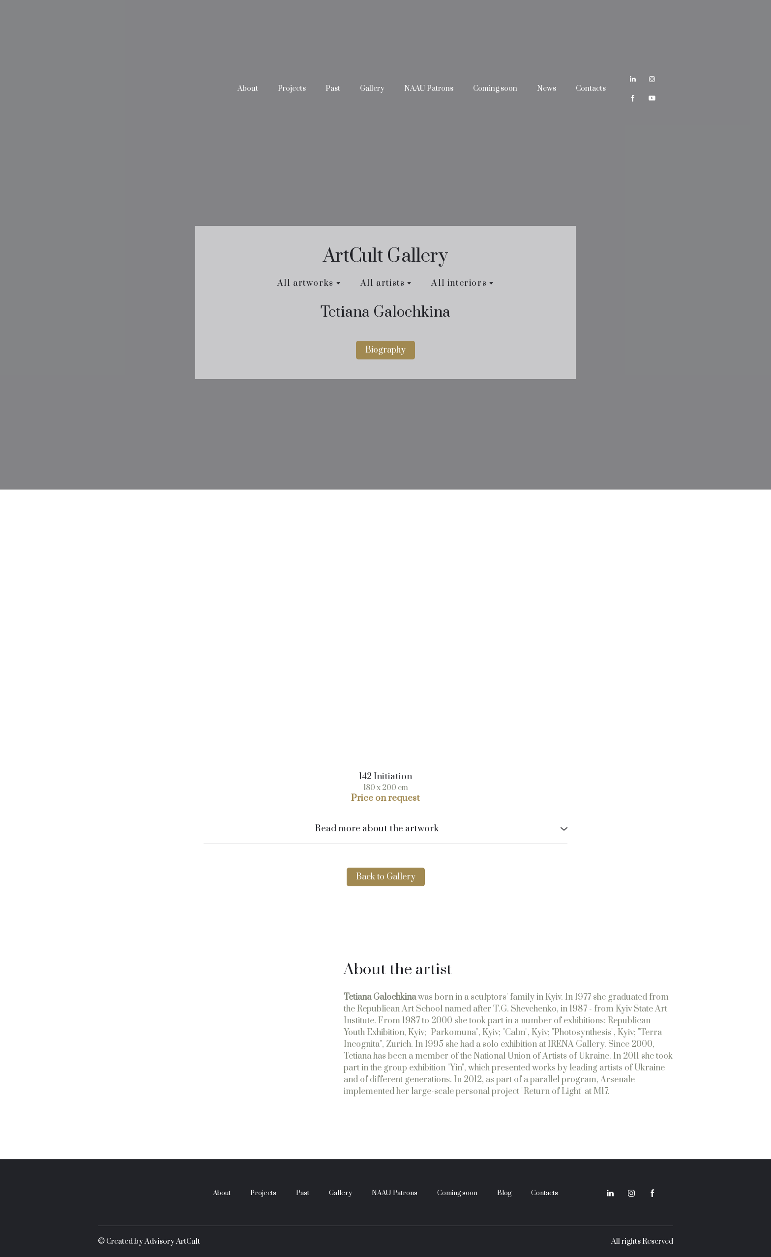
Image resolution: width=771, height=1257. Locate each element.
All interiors (459, 283)
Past (333, 88)
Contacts (591, 88)
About (247, 88)
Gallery (372, 88)
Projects (292, 88)
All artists (382, 283)
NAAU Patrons (428, 88)
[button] (633, 79)
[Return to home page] (157, 88)
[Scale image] (385, 640)
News (546, 88)
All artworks (305, 283)
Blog (504, 1193)
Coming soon (495, 88)
